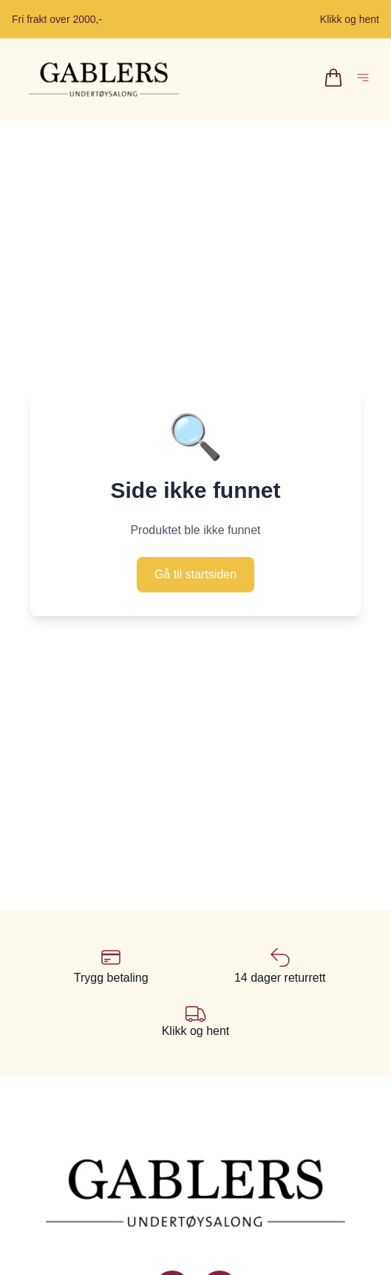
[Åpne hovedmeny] (366, 80)
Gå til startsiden (195, 574)
